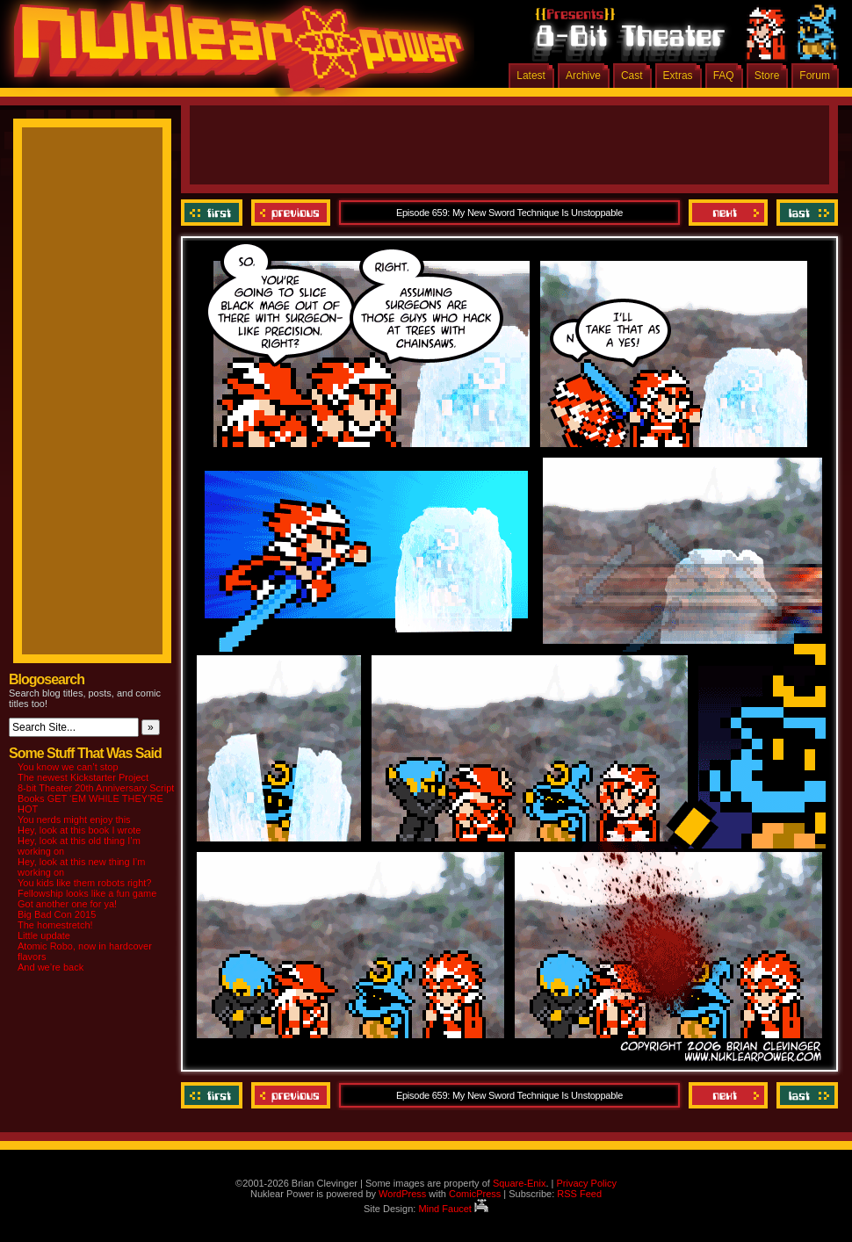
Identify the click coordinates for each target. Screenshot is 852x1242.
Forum (814, 75)
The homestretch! (55, 925)
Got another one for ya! (67, 904)
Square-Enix (519, 1183)
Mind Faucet (453, 1208)
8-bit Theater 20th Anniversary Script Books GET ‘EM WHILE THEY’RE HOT (96, 798)
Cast (632, 75)
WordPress (402, 1193)
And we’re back (50, 967)
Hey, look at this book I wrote (79, 830)
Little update (44, 935)
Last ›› (805, 212)
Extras (678, 75)
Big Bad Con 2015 (57, 914)
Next (728, 212)
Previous (291, 212)
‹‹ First (214, 212)
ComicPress (475, 1193)
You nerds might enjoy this (74, 819)
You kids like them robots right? (84, 882)
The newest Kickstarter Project (83, 777)
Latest (530, 75)
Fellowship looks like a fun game (87, 893)
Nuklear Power (233, 52)
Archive (583, 75)
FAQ (723, 75)
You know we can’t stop (68, 767)
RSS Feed (579, 1193)
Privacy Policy (586, 1183)
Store (767, 75)
